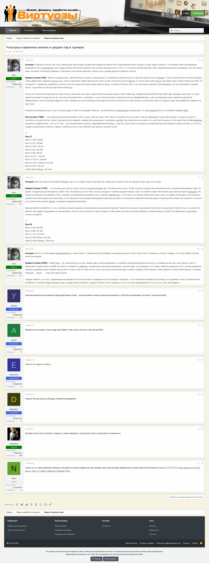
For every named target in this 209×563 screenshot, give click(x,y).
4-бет (133, 266)
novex (14, 478)
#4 (202, 291)
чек (87, 117)
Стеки (62, 68)
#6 (202, 360)
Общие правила (60, 526)
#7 (202, 394)
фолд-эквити (122, 110)
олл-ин (158, 81)
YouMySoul (13, 444)
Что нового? (29, 30)
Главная (195, 543)
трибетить (83, 266)
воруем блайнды (63, 253)
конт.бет (119, 120)
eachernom (13, 375)
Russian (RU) (13, 543)
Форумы (12, 30)
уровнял (153, 110)
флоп (186, 110)
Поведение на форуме (63, 530)
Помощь (186, 543)
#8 (202, 429)
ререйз (52, 201)
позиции (160, 78)
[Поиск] (189, 30)
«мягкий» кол (114, 195)
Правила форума (49, 30)
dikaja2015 (13, 409)
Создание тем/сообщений (64, 534)
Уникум (14, 306)
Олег (10, 51)
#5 (202, 325)
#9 (202, 463)
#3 (202, 249)
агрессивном (47, 68)
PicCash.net (106, 526)
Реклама (152, 526)
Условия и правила (147, 543)
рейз (69, 110)
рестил (55, 81)
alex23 (13, 340)
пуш (70, 87)
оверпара (198, 120)
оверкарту (192, 192)
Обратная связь (131, 543)
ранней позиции (96, 188)
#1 (202, 60)
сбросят (131, 81)
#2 (202, 177)
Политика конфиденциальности (168, 543)
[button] (18, 30)
